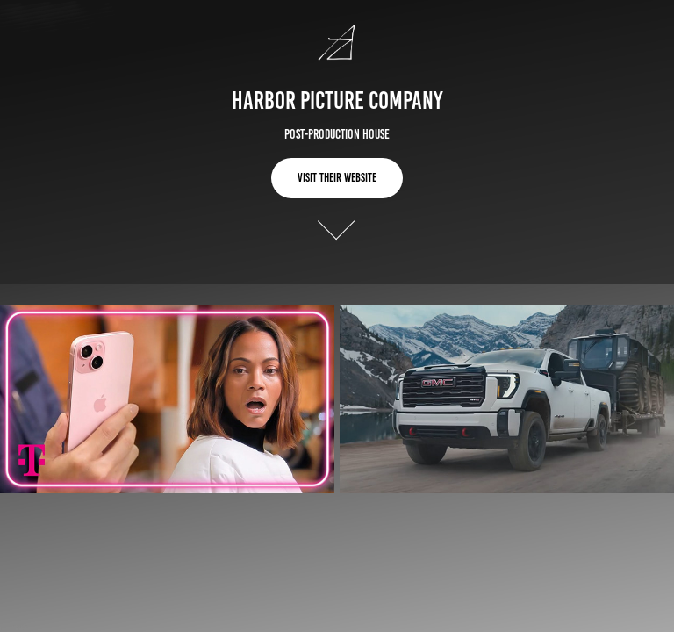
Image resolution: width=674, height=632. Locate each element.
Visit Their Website (337, 177)
